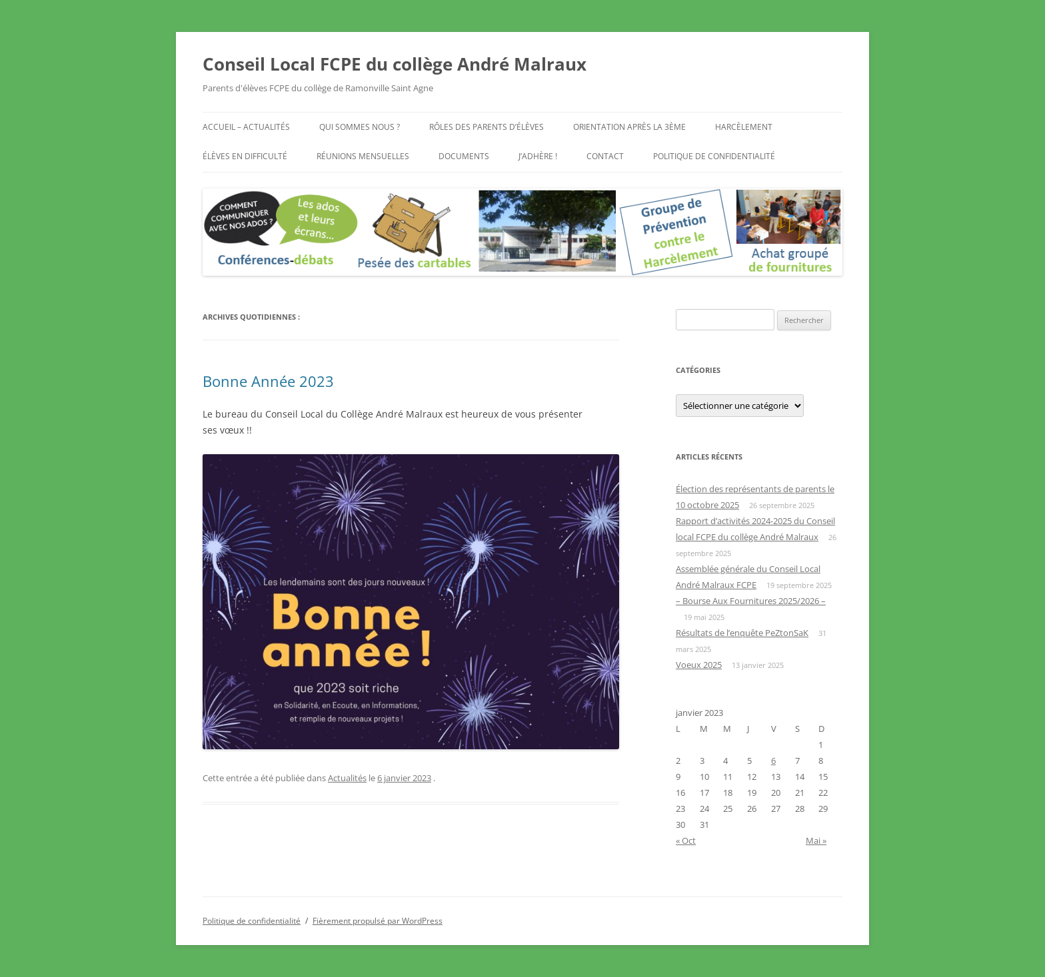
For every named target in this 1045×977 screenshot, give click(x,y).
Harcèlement (743, 127)
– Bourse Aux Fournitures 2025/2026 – (751, 601)
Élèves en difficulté (245, 156)
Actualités (347, 778)
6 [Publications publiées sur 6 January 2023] (773, 761)
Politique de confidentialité (714, 156)
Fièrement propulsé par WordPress (378, 920)
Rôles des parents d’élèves (486, 127)
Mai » (816, 840)
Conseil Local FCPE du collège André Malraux (394, 64)
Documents (464, 156)
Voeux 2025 (699, 665)
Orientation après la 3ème (629, 127)
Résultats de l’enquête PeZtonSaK (742, 633)
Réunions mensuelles (363, 156)
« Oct (686, 840)
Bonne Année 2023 (268, 381)
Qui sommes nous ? (359, 127)
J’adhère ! (538, 156)
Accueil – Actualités (246, 127)
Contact (605, 156)
